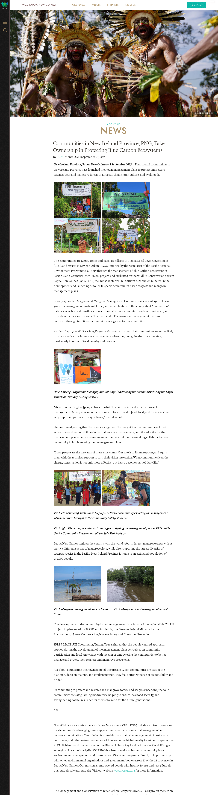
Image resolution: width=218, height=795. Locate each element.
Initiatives (112, 5)
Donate (196, 5)
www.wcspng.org (124, 770)
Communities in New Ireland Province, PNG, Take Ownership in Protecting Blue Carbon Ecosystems (109, 146)
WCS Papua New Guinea (39, 4)
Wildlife (96, 5)
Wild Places (78, 5)
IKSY (60, 157)
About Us (130, 5)
